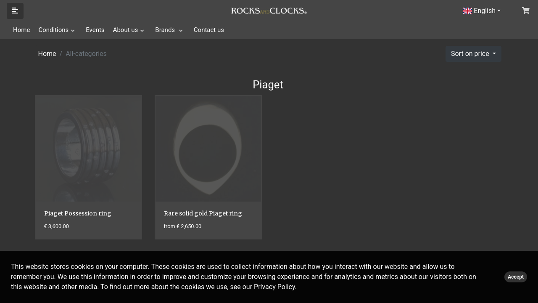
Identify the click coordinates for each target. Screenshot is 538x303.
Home (21, 30)
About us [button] (125, 30)
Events (95, 30)
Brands (166, 30)
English (479, 11)
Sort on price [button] (471, 54)
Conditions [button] (53, 30)
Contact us (209, 30)
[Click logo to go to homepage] (269, 10)
